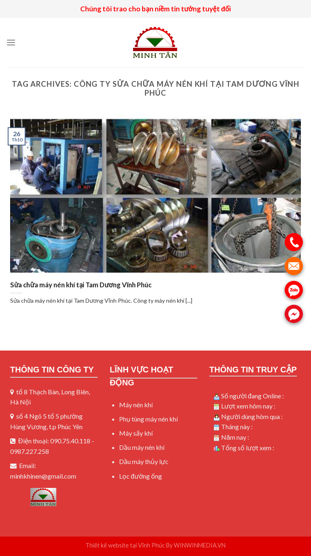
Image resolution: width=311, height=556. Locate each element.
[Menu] (11, 42)
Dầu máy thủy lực (143, 461)
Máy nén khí (136, 404)
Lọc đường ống (140, 476)
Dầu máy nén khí (141, 447)
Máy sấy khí (136, 433)
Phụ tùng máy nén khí (148, 419)
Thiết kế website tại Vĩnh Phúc (125, 545)
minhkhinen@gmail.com (43, 476)
